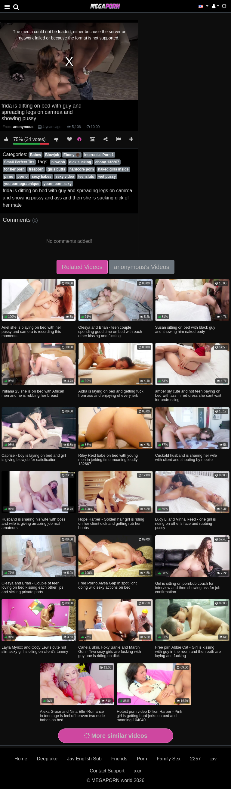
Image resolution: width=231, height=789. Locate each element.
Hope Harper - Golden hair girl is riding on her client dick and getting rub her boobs (111, 523)
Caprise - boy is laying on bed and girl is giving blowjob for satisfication (34, 457)
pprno (22, 176)
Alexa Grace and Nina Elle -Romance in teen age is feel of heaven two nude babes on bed (72, 715)
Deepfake (47, 758)
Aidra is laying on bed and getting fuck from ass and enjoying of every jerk (110, 393)
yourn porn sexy (58, 184)
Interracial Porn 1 (99, 155)
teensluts (86, 176)
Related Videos (82, 267)
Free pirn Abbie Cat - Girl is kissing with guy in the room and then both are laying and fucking (188, 651)
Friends (119, 758)
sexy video (65, 176)
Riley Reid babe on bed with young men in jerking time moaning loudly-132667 (108, 459)
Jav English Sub (84, 758)
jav (214, 758)
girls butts (56, 169)
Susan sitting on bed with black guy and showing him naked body (185, 329)
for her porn (14, 169)
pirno (8, 176)
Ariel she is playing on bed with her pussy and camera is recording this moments (31, 331)
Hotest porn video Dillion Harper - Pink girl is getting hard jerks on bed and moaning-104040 (149, 715)
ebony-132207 (107, 162)
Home (20, 758)
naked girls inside (113, 169)
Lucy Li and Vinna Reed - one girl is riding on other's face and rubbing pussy (185, 523)
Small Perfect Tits (19, 162)
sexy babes (41, 176)
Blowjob (52, 155)
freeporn (36, 169)
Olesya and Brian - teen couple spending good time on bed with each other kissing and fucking (110, 331)
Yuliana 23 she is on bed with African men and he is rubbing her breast (33, 393)
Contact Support (107, 770)
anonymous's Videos (141, 267)
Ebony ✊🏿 (71, 155)
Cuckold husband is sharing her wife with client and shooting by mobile (186, 457)
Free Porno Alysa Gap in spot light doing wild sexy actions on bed (107, 585)
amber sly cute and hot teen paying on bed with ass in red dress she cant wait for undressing (188, 395)
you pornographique (21, 184)
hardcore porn (81, 169)
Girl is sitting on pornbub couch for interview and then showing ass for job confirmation (187, 587)
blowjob (58, 162)
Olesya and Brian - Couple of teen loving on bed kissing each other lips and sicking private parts (32, 587)
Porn (142, 758)
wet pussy (107, 176)
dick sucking (80, 162)
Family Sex (168, 758)
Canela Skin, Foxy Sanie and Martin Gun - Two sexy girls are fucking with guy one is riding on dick (109, 651)
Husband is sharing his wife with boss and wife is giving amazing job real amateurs (34, 523)
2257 (195, 758)
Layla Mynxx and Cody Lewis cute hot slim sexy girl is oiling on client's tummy (35, 649)
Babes (35, 155)
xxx (137, 770)
